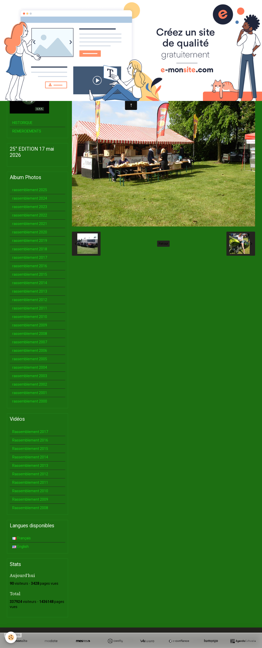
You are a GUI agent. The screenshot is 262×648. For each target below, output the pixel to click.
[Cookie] (11, 637)
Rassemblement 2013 (30, 466)
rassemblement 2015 (29, 274)
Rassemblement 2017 (30, 432)
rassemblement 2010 (29, 317)
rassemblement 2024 (29, 198)
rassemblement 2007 (29, 342)
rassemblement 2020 (29, 232)
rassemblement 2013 (29, 291)
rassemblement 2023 (29, 207)
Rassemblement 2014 (30, 457)
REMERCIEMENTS (26, 131)
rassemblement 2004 (29, 367)
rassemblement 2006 (29, 350)
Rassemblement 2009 (30, 499)
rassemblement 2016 (29, 266)
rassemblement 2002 (29, 384)
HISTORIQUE (22, 123)
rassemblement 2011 (29, 308)
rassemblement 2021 (29, 224)
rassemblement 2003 (29, 376)
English (20, 546)
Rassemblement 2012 (30, 474)
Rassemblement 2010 (30, 491)
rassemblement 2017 (29, 257)
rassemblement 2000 (29, 401)
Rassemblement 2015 (30, 449)
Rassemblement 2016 (30, 440)
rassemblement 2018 (29, 249)
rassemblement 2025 (29, 190)
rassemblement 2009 (29, 325)
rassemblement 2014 (29, 283)
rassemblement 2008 (29, 334)
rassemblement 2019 (29, 241)
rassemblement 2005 (29, 359)
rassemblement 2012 (29, 300)
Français (21, 538)
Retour (163, 243)
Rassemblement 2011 (30, 482)
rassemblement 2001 (29, 393)
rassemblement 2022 (29, 215)
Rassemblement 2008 (30, 508)
